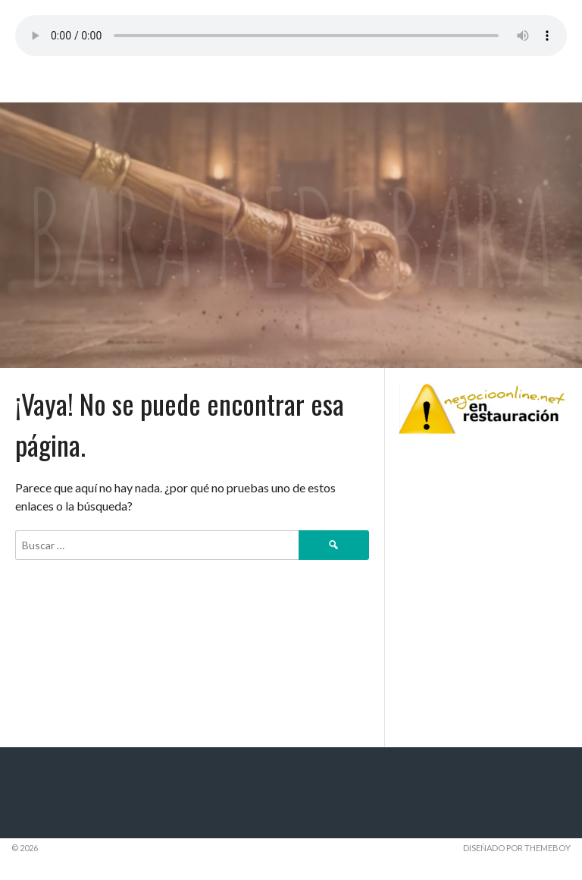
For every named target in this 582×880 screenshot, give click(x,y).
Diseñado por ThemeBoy (517, 848)
